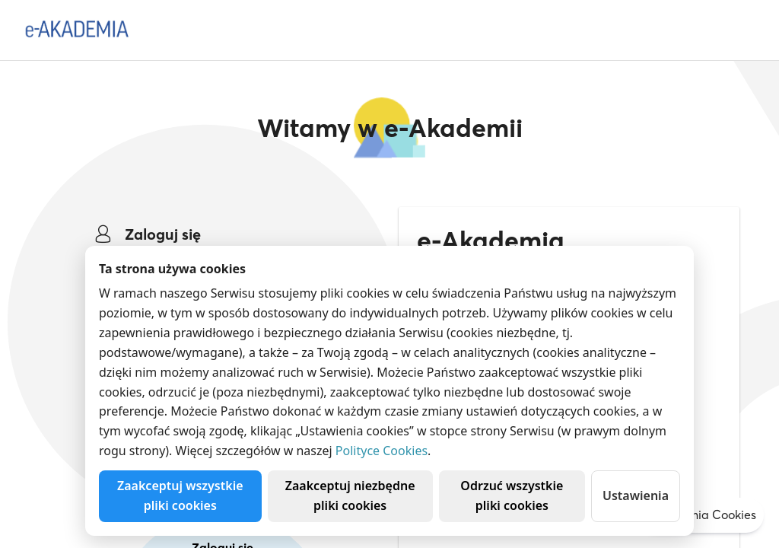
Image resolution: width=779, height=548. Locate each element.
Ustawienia (636, 495)
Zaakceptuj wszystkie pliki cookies (180, 495)
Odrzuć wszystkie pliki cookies (511, 495)
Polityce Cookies (381, 450)
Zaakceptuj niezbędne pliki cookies (350, 495)
